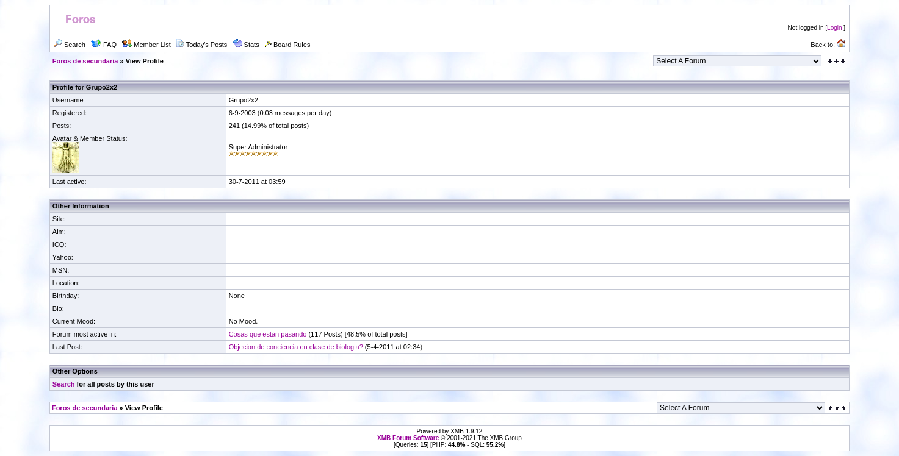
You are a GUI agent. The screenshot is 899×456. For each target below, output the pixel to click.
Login (834, 27)
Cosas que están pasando (268, 334)
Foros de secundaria (85, 61)
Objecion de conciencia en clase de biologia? (296, 347)
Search (63, 384)
